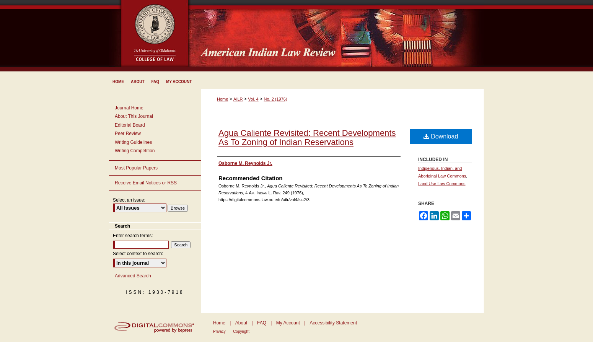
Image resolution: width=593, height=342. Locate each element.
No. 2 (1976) (275, 99)
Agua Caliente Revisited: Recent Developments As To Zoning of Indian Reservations (307, 137)
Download (441, 136)
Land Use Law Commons (442, 183)
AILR (238, 99)
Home (222, 99)
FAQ (261, 323)
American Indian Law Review (342, 36)
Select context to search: (138, 253)
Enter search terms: (133, 235)
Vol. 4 (253, 99)
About (241, 323)
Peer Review (128, 133)
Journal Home (129, 108)
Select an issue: (129, 200)
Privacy (219, 331)
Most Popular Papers (136, 168)
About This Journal (134, 116)
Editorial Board (130, 125)
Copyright (241, 331)
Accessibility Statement (333, 323)
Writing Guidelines (133, 142)
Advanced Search (133, 275)
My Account (288, 323)
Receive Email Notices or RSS (146, 183)
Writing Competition (135, 150)
